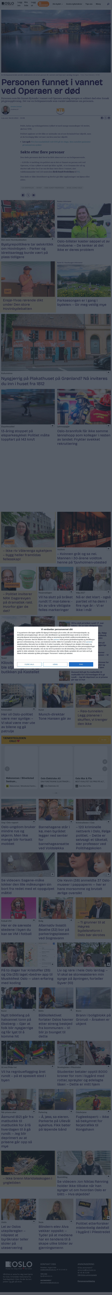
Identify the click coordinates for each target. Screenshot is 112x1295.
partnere (56, 639)
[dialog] (56, 648)
